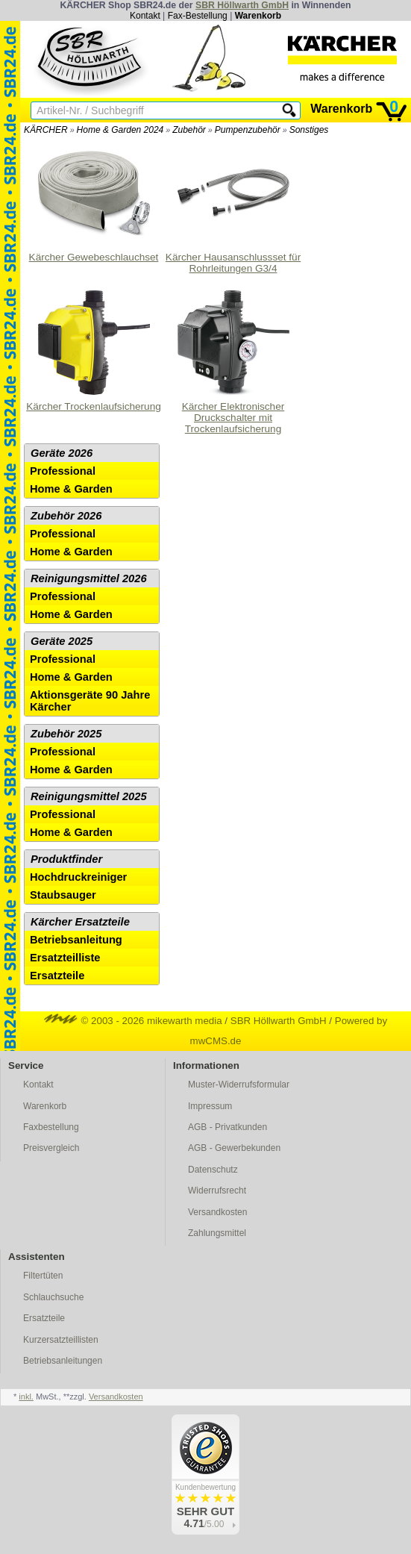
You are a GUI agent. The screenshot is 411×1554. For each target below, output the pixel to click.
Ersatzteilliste (65, 958)
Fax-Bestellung (198, 15)
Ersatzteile (57, 976)
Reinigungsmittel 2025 (89, 796)
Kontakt (145, 15)
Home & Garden (71, 489)
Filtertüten (43, 1275)
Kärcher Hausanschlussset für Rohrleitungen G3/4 (233, 205)
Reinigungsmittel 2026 (89, 578)
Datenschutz (213, 1169)
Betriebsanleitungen (62, 1360)
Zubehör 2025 (66, 734)
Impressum (210, 1106)
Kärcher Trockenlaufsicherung (93, 349)
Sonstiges (309, 130)
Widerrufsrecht (217, 1190)
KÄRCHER (46, 130)
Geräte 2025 (61, 641)
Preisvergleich (51, 1148)
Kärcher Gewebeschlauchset (94, 200)
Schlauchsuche (53, 1297)
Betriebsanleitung (76, 940)
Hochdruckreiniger (78, 877)
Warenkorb (258, 15)
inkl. (26, 1396)
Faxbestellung (51, 1127)
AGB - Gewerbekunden (234, 1148)
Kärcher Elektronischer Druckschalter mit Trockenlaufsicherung (233, 360)
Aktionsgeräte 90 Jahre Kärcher (90, 701)
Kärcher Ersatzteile (80, 922)
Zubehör (189, 130)
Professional (62, 471)
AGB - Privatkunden (227, 1127)
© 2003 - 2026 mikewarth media (133, 1020)
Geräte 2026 (61, 453)
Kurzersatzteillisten (60, 1340)
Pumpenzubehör (247, 130)
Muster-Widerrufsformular (238, 1084)
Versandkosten (217, 1212)
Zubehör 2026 (66, 516)
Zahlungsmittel (217, 1233)
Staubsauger (63, 895)
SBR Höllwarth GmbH (242, 5)
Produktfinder (66, 859)
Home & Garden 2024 (120, 130)
